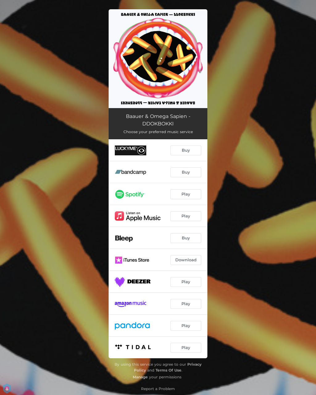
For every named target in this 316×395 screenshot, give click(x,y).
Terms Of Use (168, 370)
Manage (140, 377)
